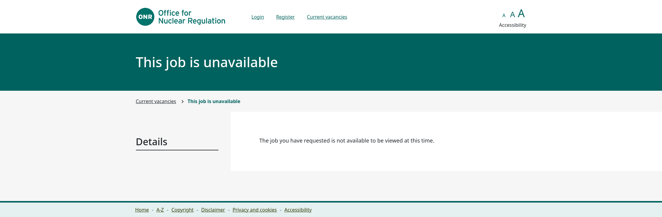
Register (285, 17)
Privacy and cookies (255, 209)
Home (142, 209)
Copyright (182, 209)
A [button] (503, 15)
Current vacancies (327, 17)
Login (258, 17)
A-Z (160, 209)
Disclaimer (213, 209)
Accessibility (298, 209)
